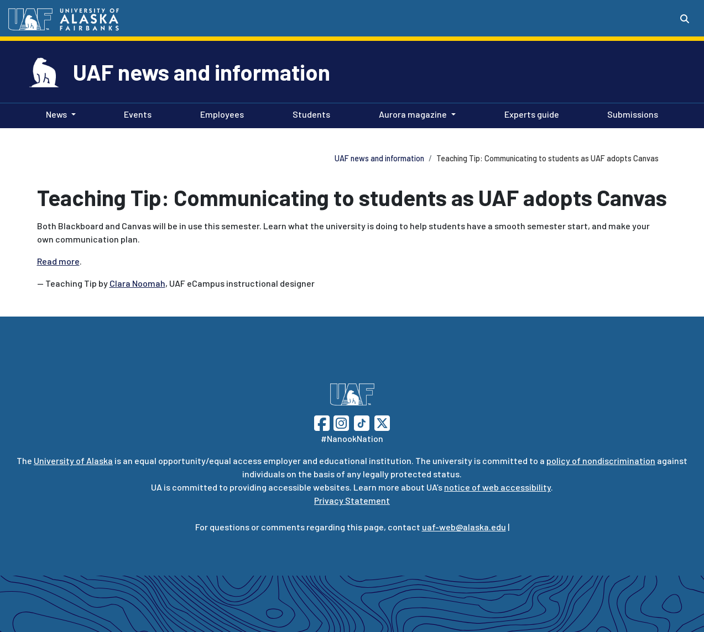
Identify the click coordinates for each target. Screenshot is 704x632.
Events (135, 113)
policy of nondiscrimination (600, 460)
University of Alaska (73, 460)
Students (309, 113)
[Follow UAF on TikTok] (362, 422)
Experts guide (529, 113)
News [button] (56, 114)
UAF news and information (201, 72)
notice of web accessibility (497, 487)
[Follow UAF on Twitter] (382, 422)
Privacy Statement (352, 500)
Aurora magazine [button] (413, 114)
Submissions (630, 113)
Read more (58, 261)
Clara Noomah (137, 283)
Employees (220, 113)
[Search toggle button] (685, 19)
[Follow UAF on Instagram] (340, 422)
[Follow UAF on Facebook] (322, 422)
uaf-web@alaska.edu (464, 527)
